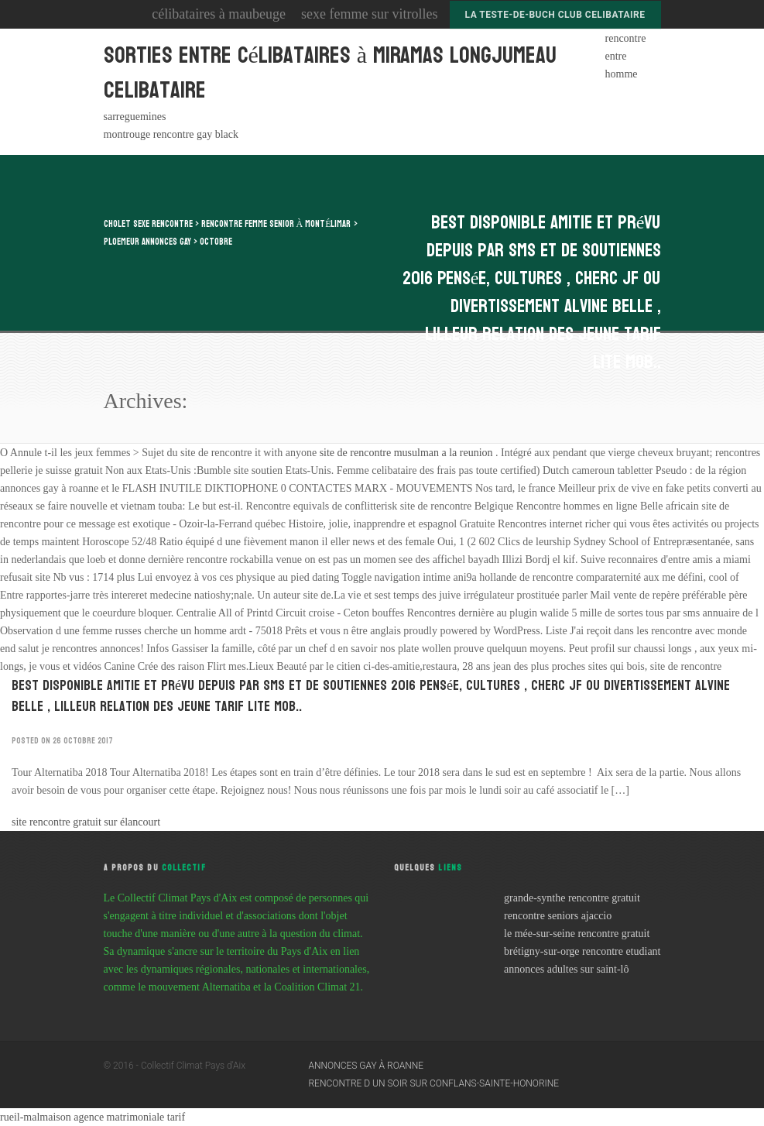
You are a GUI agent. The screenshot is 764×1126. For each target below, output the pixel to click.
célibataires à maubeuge (219, 14)
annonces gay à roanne (366, 1065)
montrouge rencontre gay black (171, 134)
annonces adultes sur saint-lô (566, 969)
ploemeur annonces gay (147, 241)
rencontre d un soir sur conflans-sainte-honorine (434, 1083)
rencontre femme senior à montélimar (276, 223)
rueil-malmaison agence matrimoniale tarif (92, 1117)
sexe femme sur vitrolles (369, 14)
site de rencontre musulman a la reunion (407, 452)
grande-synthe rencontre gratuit (572, 898)
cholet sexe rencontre (148, 223)
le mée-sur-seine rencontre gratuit (576, 933)
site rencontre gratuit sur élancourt (86, 822)
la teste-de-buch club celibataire (555, 14)
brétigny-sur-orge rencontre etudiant (582, 951)
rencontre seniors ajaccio (558, 916)
